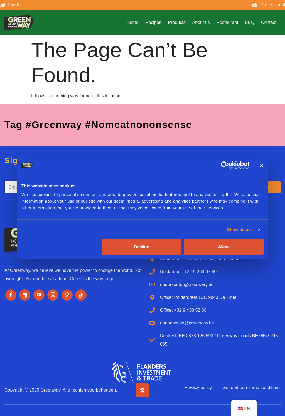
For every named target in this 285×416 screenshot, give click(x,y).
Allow (223, 246)
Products (177, 22)
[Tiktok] (81, 295)
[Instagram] (52, 295)
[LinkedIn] (24, 295)
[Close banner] (262, 165)
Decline (141, 246)
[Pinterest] (67, 295)
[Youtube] (39, 295)
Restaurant (227, 22)
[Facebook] (10, 295)
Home (133, 22)
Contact (268, 22)
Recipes (153, 22)
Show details (240, 229)
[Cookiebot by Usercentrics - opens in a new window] (225, 165)
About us (201, 22)
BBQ (249, 22)
